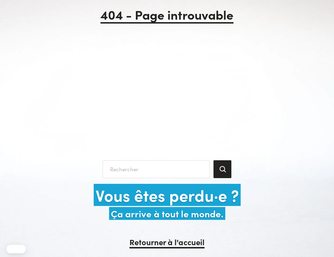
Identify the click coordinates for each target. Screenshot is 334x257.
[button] (16, 249)
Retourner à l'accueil (167, 241)
